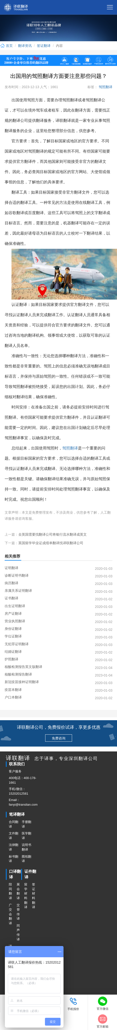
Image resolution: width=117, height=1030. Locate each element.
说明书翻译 (26, 847)
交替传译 (18, 912)
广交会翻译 (10, 914)
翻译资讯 (25, 46)
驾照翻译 (105, 87)
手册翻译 (26, 824)
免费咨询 (58, 738)
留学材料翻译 (25, 896)
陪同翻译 (10, 891)
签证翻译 (44, 46)
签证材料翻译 (33, 896)
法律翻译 (13, 847)
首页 (6, 46)
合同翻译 (13, 824)
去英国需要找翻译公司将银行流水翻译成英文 (52, 534)
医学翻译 (26, 836)
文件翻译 (13, 836)
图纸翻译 (26, 859)
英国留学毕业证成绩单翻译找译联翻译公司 (50, 543)
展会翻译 (18, 891)
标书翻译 (13, 859)
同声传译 (18, 932)
